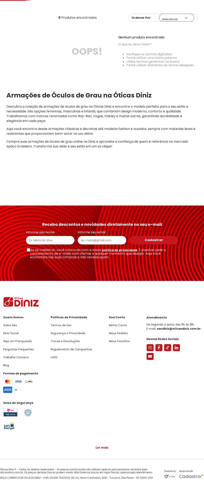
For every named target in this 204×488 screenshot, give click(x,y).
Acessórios (121, 29)
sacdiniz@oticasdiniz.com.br (179, 331)
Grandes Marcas (152, 29)
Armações (19, 29)
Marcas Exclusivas (189, 29)
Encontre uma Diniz (102, 15)
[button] (182, 3)
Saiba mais (57, 473)
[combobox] (61, 15)
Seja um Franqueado (19, 3)
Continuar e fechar (102, 481)
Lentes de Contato (85, 29)
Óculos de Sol (49, 29)
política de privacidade (119, 252)
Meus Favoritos (178, 15)
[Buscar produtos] (72, 15)
